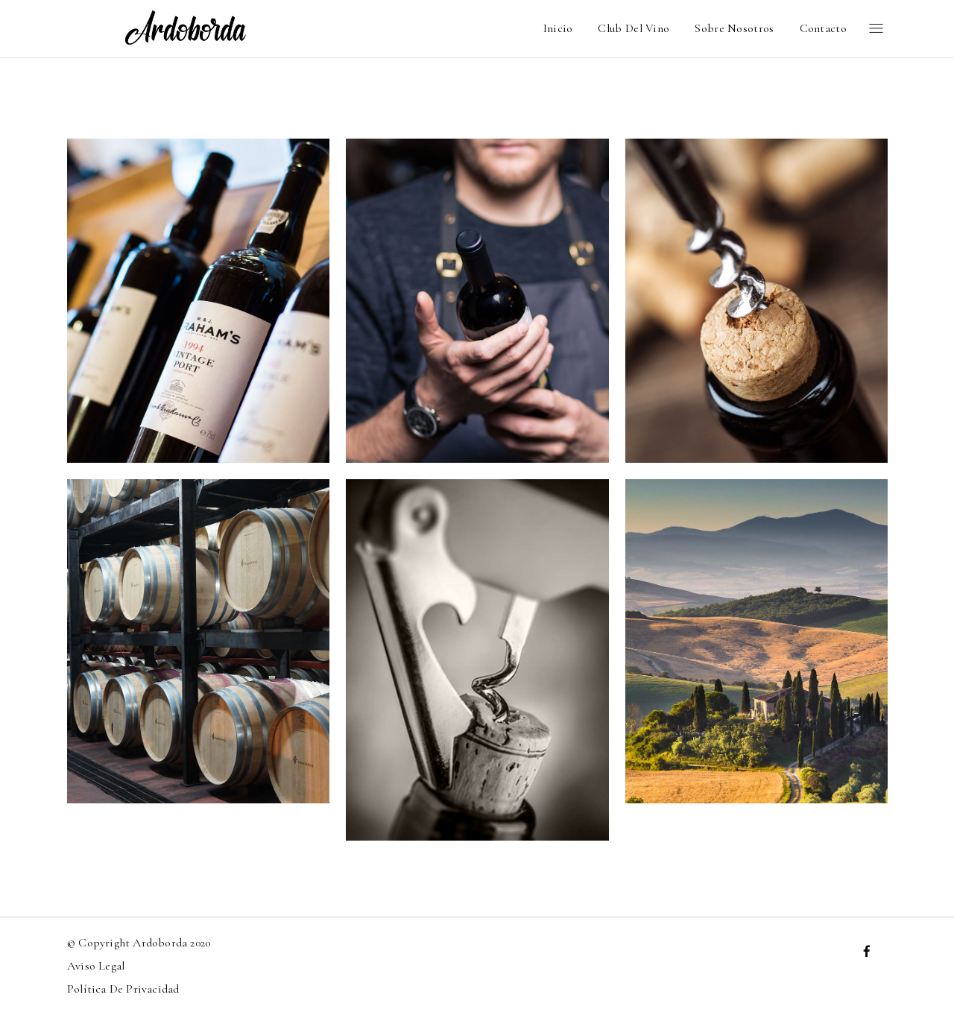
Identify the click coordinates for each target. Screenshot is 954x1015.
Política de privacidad (123, 988)
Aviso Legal (95, 965)
